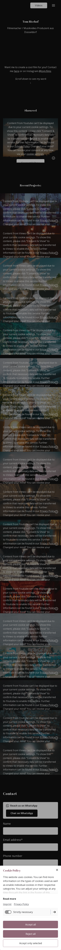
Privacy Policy (21, 904)
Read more (9, 898)
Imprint (7, 904)
